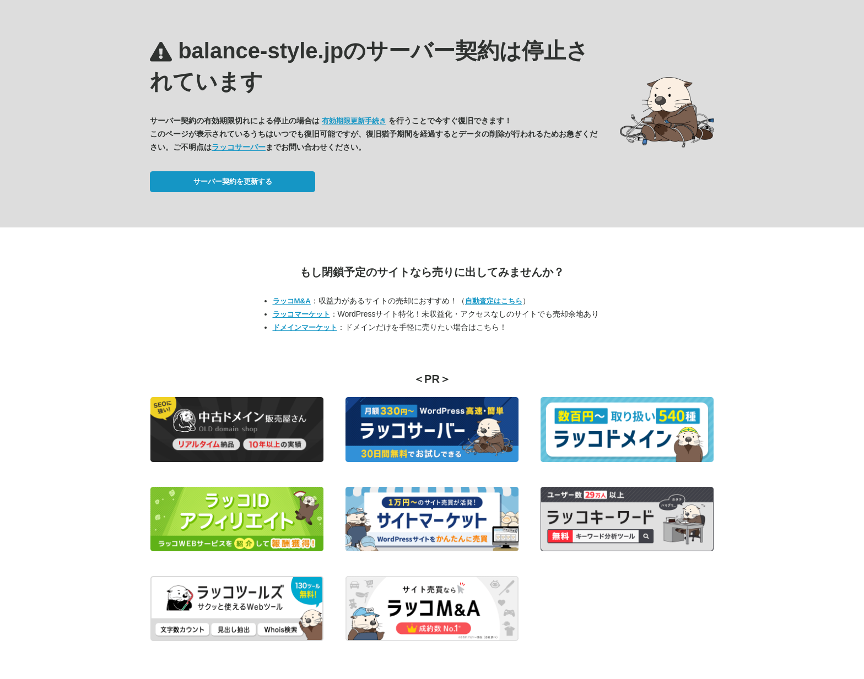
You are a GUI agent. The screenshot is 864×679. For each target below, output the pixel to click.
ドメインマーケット (305, 327)
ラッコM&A (292, 301)
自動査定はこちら (493, 301)
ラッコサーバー (239, 147)
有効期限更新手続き (354, 121)
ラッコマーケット (301, 314)
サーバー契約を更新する (232, 181)
